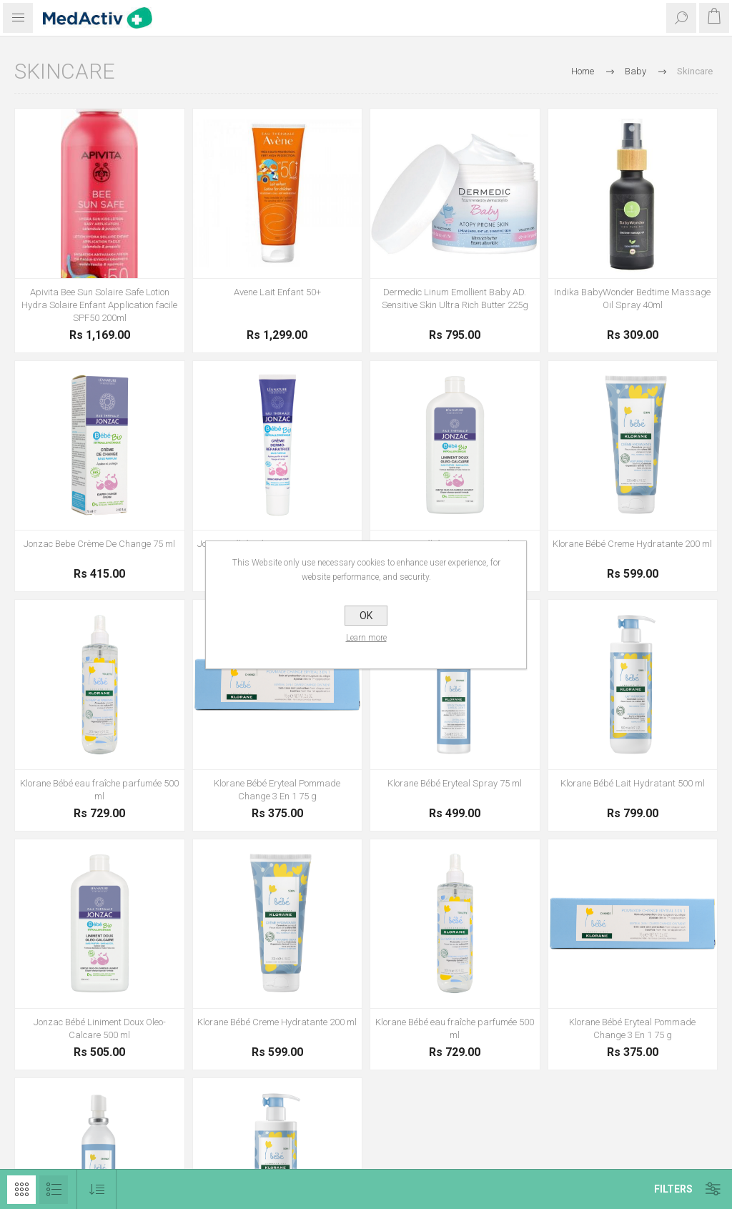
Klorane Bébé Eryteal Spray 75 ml (454, 783)
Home (582, 71)
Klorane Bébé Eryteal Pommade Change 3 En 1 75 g (277, 789)
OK (366, 615)
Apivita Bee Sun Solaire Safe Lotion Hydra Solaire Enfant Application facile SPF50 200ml (99, 305)
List (53, 1189)
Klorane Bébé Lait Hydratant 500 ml (632, 783)
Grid (21, 1189)
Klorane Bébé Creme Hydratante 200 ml (632, 543)
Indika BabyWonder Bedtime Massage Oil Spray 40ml (632, 298)
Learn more (366, 638)
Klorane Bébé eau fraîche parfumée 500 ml (99, 789)
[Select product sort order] (97, 1189)
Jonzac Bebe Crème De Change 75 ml (99, 543)
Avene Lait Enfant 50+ (277, 292)
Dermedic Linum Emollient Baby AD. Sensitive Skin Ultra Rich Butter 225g (455, 298)
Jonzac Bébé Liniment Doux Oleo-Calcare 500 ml (100, 1028)
